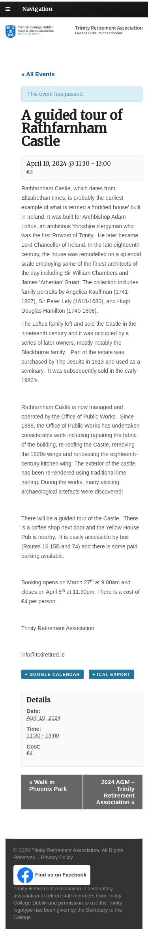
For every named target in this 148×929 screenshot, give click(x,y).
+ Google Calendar (52, 674)
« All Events (37, 74)
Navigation (37, 9)
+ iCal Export (111, 674)
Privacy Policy (57, 857)
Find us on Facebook (51, 875)
